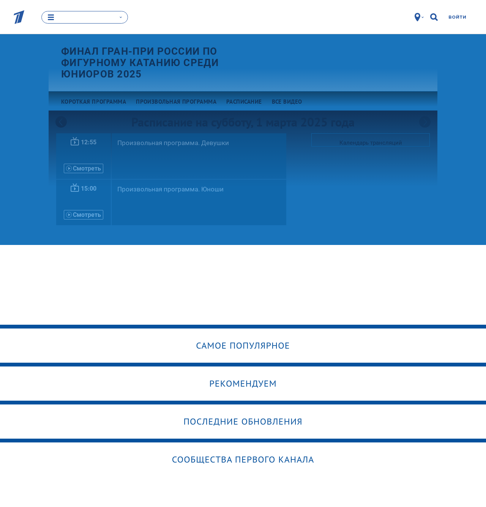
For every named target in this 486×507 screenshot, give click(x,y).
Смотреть (83, 168)
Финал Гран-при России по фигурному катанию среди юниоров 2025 (140, 63)
